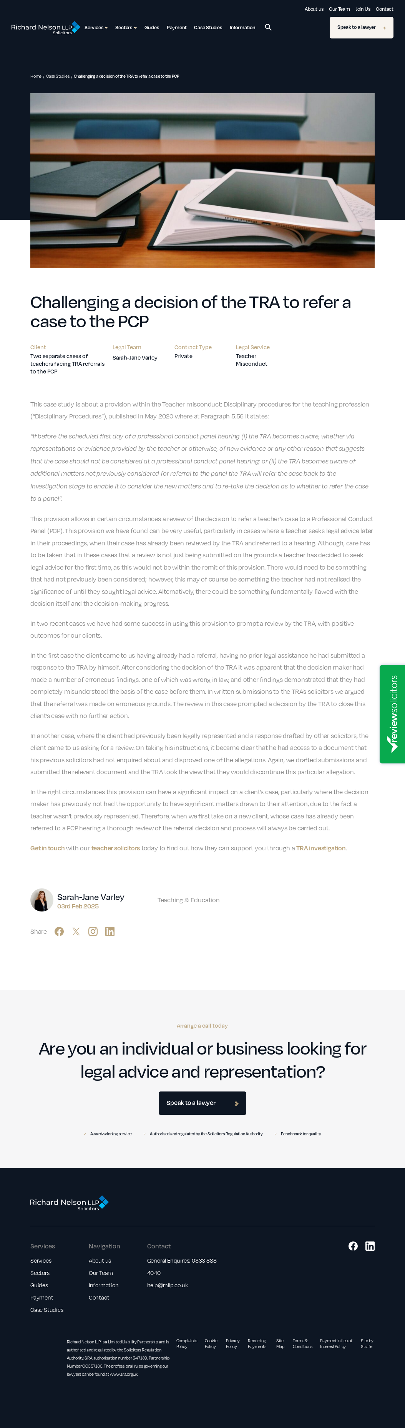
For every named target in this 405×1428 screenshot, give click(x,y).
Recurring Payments (257, 1343)
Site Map (280, 1343)
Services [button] (96, 27)
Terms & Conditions (302, 1343)
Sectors (40, 1272)
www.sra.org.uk (124, 1374)
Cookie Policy (211, 1343)
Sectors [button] (126, 27)
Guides (151, 27)
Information (242, 27)
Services (40, 1260)
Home (35, 76)
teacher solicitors (115, 848)
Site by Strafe (367, 1343)
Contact (384, 8)
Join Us (363, 8)
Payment (177, 27)
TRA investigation (321, 848)
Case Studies (208, 27)
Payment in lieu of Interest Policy (336, 1343)
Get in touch (47, 848)
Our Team (339, 8)
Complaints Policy (186, 1343)
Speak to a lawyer (361, 27)
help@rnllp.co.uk (167, 1285)
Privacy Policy (233, 1343)
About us (314, 8)
